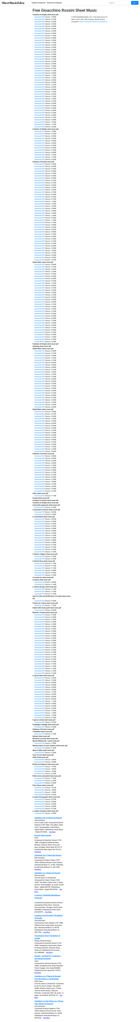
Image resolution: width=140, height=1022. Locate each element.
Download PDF (40, 17)
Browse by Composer (54, 3)
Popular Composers (39, 3)
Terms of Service (85, 22)
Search (134, 3)
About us (95, 22)
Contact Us (103, 22)
